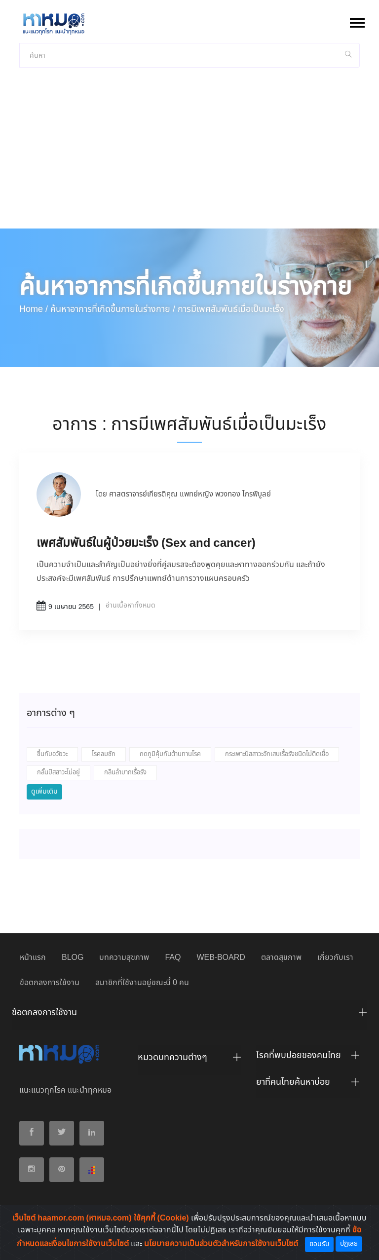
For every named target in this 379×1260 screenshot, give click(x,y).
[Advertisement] (189, 154)
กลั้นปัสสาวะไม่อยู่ (58, 772)
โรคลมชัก (103, 754)
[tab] (189, 1015)
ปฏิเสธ (349, 1244)
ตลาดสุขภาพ (281, 957)
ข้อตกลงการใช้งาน (49, 983)
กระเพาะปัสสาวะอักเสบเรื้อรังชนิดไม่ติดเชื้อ (277, 754)
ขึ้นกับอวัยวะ (52, 754)
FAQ (173, 957)
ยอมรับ (319, 1244)
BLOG (72, 957)
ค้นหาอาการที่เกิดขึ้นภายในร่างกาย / (112, 309)
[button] (356, 21)
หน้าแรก (33, 957)
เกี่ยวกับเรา (335, 957)
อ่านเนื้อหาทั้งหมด (130, 606)
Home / (33, 309)
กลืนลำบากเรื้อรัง (125, 772)
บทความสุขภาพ (124, 957)
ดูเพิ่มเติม (44, 792)
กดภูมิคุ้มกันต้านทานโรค (170, 754)
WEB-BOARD (220, 957)
